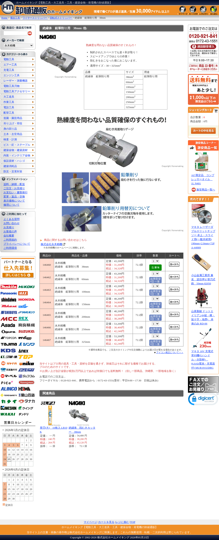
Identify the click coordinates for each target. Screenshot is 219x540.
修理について (11, 204)
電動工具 (8, 59)
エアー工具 (10, 64)
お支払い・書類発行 (15, 192)
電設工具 (8, 107)
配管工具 (8, 112)
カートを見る (106, 522)
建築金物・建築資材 (15, 150)
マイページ (90, 522)
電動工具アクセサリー (16, 91)
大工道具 (8, 96)
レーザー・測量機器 (15, 80)
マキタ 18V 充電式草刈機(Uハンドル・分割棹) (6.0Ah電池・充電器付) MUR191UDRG (203, 359)
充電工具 (8, 70)
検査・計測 (10, 139)
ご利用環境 (10, 247)
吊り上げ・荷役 (12, 123)
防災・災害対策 (12, 171)
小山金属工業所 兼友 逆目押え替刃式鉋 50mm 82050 (203, 279)
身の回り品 (10, 128)
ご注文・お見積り (14, 188)
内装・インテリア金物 (16, 155)
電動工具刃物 (11, 86)
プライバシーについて (16, 243)
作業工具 (8, 102)
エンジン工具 (11, 75)
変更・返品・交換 (14, 196)
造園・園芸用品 (12, 118)
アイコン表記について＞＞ (169, 352)
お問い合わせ (11, 223)
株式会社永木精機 (51, 244)
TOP (132, 522)
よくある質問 (11, 219)
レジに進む (122, 522)
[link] (203, 400)
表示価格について (14, 200)
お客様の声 (10, 231)
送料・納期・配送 (14, 184)
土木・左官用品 (12, 134)
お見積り (8, 227)
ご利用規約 (10, 239)
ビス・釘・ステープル (16, 144)
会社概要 (8, 235)
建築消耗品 (10, 166)
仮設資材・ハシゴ (14, 160)
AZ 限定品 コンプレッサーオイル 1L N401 (202, 179)
